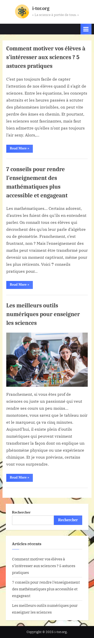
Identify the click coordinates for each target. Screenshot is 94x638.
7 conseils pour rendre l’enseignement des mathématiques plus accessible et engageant (46, 589)
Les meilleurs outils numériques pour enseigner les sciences (43, 314)
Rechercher (21, 512)
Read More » (21, 149)
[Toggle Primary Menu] (85, 29)
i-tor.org (40, 8)
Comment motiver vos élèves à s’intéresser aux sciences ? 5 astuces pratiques (45, 57)
